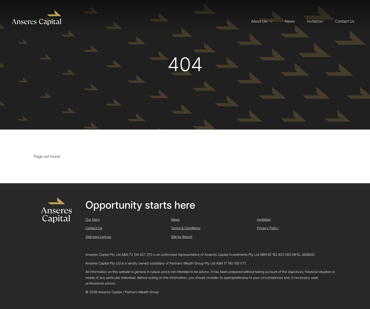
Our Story (92, 219)
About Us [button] (262, 21)
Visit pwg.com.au (98, 236)
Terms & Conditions (185, 228)
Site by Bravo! (181, 236)
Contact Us (344, 21)
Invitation (315, 21)
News (290, 21)
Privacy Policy (268, 228)
